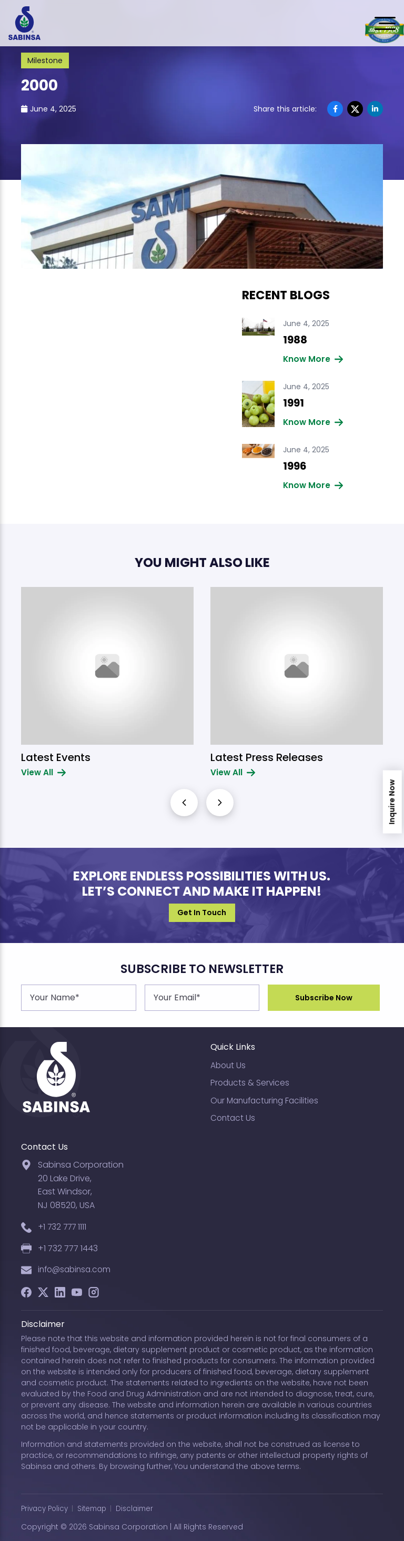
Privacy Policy (46, 1508)
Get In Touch (201, 912)
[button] (220, 802)
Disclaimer (141, 1508)
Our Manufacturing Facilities (267, 1098)
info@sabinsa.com (76, 1269)
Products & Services (250, 1080)
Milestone (45, 60)
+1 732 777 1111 (63, 1225)
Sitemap (97, 1508)
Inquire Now (392, 802)
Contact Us (233, 1116)
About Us (228, 1063)
